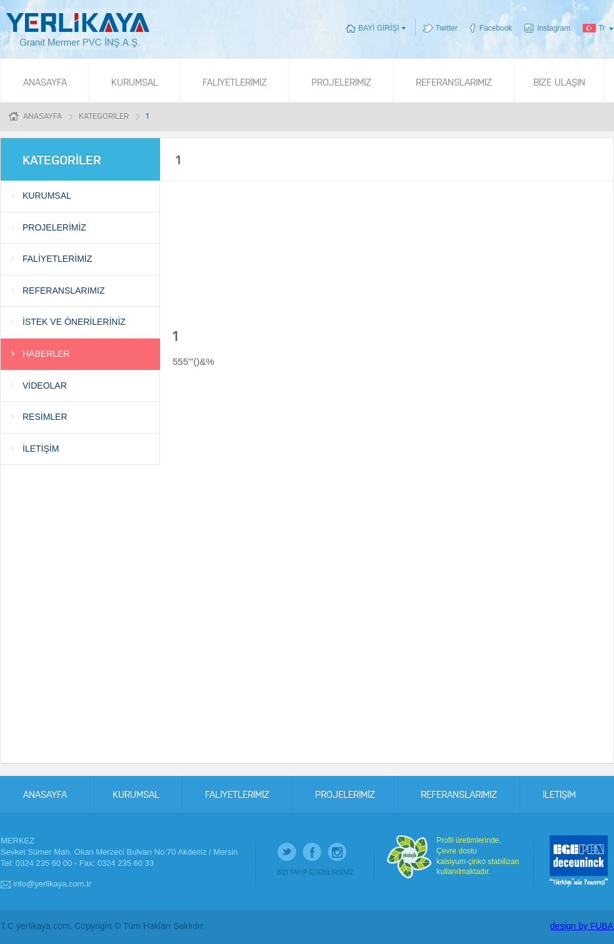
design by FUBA (581, 926)
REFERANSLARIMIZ (454, 81)
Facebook (496, 28)
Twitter (447, 28)
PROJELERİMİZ (341, 81)
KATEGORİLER (104, 115)
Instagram (553, 28)
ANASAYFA (45, 81)
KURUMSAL (134, 81)
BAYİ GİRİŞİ (378, 28)
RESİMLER (45, 417)
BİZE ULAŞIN (559, 81)
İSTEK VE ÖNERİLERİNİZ (74, 322)
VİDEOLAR (45, 385)
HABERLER (46, 354)
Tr (601, 28)
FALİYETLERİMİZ (235, 81)
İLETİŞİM (41, 449)
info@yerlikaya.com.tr (52, 883)
